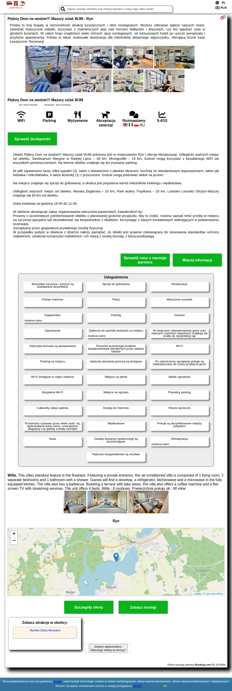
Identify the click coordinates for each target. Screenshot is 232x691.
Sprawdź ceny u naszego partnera (145, 260)
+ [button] (13, 534)
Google (57, 681)
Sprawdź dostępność (32, 139)
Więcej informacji (197, 260)
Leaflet (197, 593)
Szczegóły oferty (89, 607)
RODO (137, 686)
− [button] (13, 541)
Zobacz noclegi (143, 607)
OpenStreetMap (214, 593)
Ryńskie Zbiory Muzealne (45, 630)
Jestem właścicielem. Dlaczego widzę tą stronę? (108, 648)
